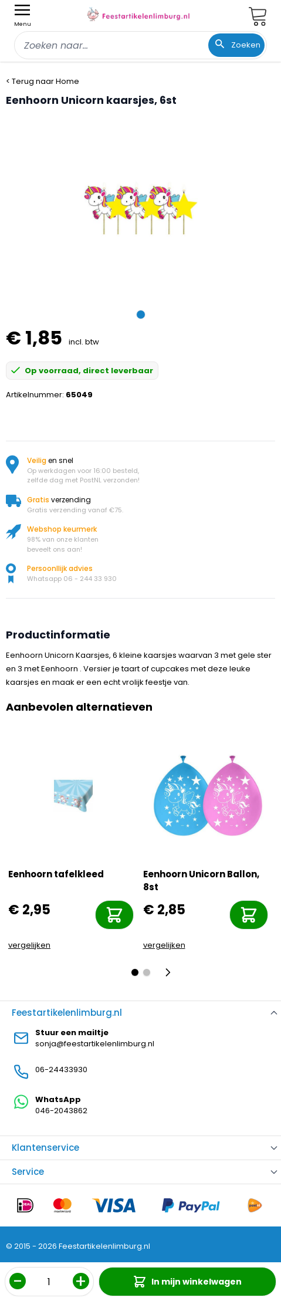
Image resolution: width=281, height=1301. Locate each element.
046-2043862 (61, 1110)
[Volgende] (171, 972)
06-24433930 (61, 1069)
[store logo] (138, 14)
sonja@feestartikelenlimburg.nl (94, 1043)
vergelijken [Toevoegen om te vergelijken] (29, 945)
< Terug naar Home (42, 81)
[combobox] (140, 45)
